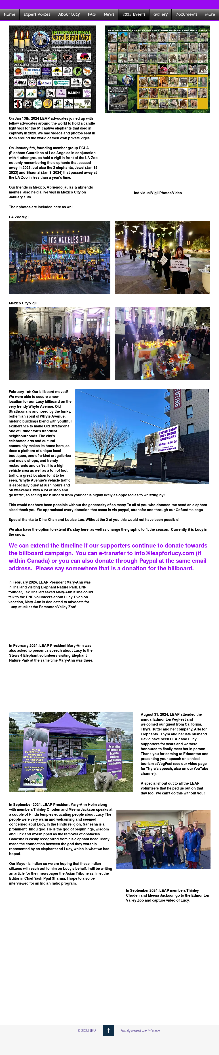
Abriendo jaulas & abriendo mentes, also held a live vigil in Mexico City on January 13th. (51, 192)
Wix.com (154, 1030)
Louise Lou (74, 520)
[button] (160, 14)
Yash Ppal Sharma (49, 878)
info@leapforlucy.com (164, 553)
